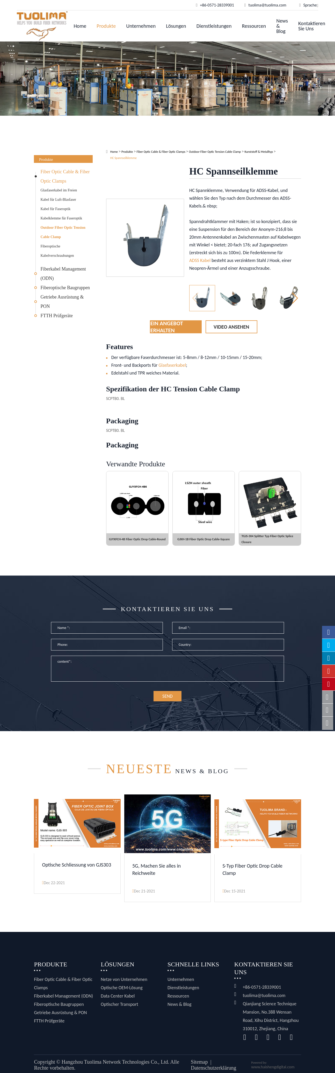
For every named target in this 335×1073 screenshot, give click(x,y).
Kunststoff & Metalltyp (258, 152)
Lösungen (176, 26)
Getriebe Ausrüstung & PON (62, 301)
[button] (295, 298)
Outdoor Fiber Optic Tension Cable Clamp (62, 232)
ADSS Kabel (199, 260)
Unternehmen (141, 26)
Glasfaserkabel (172, 365)
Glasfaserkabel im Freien (58, 190)
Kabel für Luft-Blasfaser (58, 200)
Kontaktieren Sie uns (311, 26)
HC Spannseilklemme (123, 158)
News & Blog (282, 26)
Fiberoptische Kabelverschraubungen (57, 251)
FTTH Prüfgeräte (56, 315)
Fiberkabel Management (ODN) (63, 273)
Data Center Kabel (118, 1001)
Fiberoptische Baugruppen (65, 287)
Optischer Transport (119, 1009)
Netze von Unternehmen (124, 984)
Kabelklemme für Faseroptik (61, 218)
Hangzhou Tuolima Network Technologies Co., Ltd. (115, 1067)
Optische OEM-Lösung (122, 993)
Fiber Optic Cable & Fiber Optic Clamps (65, 176)
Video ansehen (231, 327)
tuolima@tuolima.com (264, 1000)
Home (80, 26)
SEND (167, 703)
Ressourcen (254, 26)
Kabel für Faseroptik (55, 209)
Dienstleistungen (214, 26)
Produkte (106, 26)
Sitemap (199, 1067)
